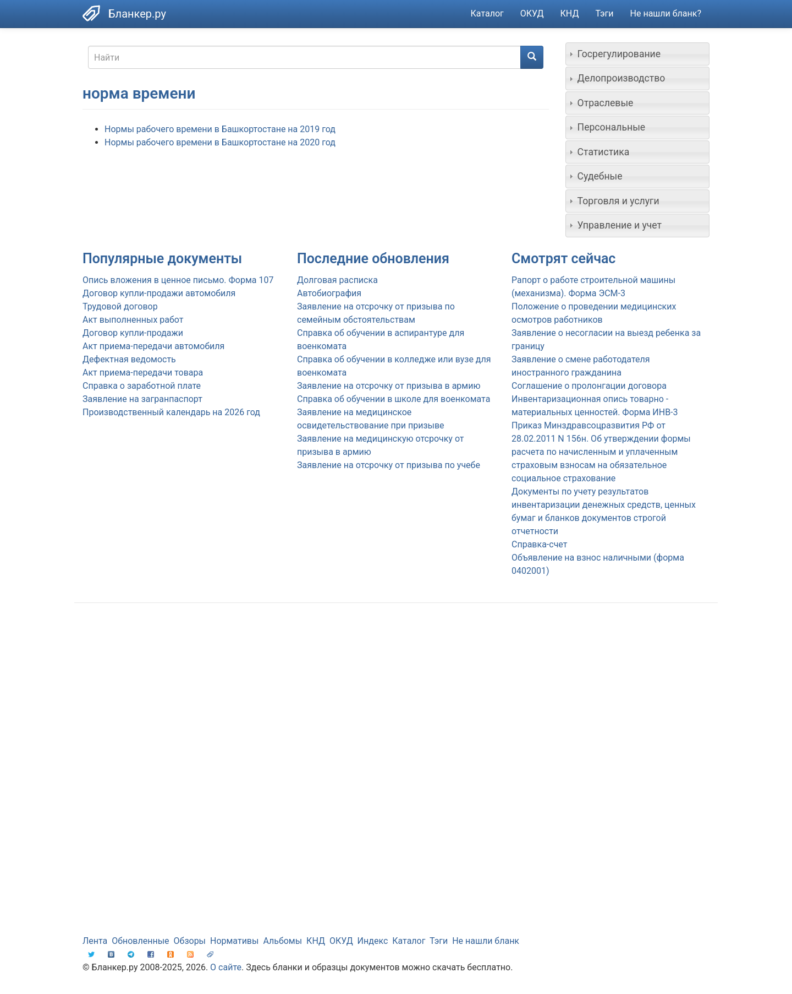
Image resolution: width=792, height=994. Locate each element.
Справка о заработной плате (141, 386)
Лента (94, 941)
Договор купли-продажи (132, 333)
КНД (569, 13)
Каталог (487, 13)
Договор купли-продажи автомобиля (158, 293)
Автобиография (329, 293)
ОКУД (532, 13)
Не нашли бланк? (665, 13)
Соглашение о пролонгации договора (589, 386)
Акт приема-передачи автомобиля (153, 346)
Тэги (604, 13)
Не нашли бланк (485, 941)
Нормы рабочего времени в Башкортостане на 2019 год (220, 129)
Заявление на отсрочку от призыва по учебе (388, 465)
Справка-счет (539, 544)
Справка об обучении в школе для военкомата (393, 399)
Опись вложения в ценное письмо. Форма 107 (177, 280)
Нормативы (234, 941)
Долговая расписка (337, 280)
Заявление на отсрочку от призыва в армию (388, 386)
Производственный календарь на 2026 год (171, 412)
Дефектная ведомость (129, 359)
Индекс (373, 941)
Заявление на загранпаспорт (142, 399)
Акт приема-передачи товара (142, 372)
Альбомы (282, 941)
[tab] (637, 54)
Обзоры (190, 941)
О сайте (225, 967)
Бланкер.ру (137, 13)
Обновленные (140, 941)
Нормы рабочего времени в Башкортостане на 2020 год (220, 142)
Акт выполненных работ (132, 319)
